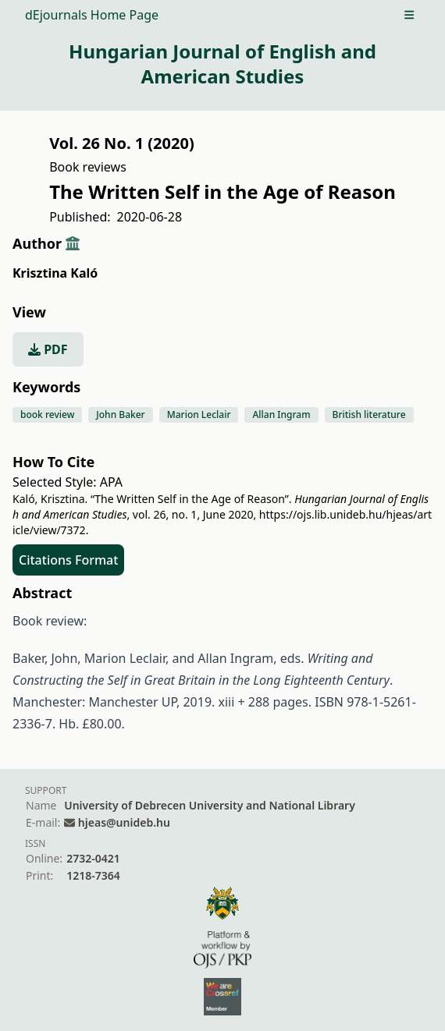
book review (47, 414)
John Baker (120, 414)
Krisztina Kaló (55, 273)
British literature (369, 414)
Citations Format (68, 560)
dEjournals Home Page (91, 14)
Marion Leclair (199, 414)
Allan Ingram (281, 414)
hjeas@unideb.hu (124, 822)
